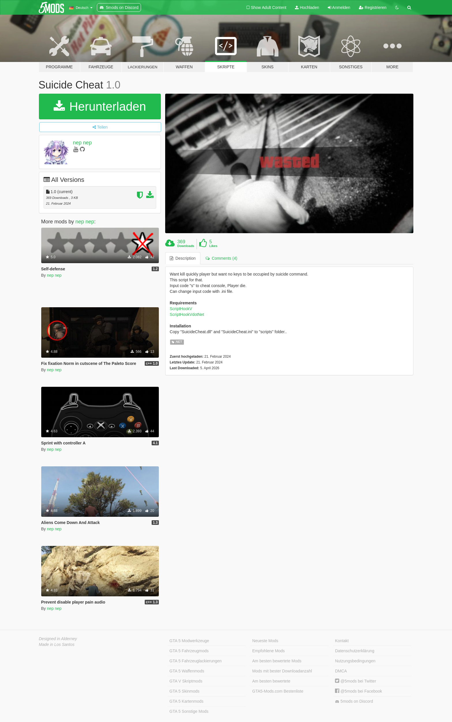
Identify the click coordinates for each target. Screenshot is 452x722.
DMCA (341, 671)
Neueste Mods (265, 640)
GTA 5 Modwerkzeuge (189, 640)
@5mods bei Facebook (358, 691)
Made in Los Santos (57, 644)
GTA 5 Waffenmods (187, 671)
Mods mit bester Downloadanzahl (282, 671)
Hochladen (307, 7)
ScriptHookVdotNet (187, 314)
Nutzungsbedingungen (355, 661)
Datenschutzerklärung (354, 651)
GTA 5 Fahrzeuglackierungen (196, 661)
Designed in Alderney (58, 638)
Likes (213, 246)
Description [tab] (183, 258)
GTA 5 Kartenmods (187, 701)
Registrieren (372, 7)
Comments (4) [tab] (221, 258)
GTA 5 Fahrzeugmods (189, 651)
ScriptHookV (181, 308)
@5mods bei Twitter (355, 681)
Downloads (185, 246)
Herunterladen (100, 106)
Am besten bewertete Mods (276, 661)
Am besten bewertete (271, 681)
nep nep (82, 143)
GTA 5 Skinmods (184, 691)
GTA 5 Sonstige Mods (189, 711)
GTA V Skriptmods (186, 681)
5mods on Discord (354, 701)
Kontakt (342, 640)
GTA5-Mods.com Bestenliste (277, 691)
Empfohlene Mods (268, 651)
